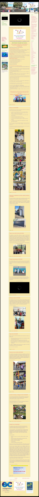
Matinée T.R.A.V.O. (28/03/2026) (14, 424)
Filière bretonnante (16, 256)
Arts (12, 192)
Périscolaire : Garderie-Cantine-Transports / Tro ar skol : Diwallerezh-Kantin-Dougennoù (34, 27)
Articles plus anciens (25, 478)
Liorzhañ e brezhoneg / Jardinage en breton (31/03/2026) (19, 394)
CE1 (31, 44)
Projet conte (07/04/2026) (14, 334)
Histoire (32, 54)
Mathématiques (33, 57)
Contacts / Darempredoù (33, 38)
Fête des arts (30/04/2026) (14, 107)
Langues (32, 56)
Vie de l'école (14, 192)
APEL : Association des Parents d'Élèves (34, 35)
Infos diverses (13, 104)
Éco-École (15, 421)
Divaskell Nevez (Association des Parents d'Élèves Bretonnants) (33, 70)
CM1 (31, 46)
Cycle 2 (12, 256)
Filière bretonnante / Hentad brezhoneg (33, 31)
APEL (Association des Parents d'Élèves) (34, 67)
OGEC (12, 230)
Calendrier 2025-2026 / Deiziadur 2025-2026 (34, 24)
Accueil (16, 478)
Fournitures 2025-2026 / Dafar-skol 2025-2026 (34, 21)
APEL (32, 42)
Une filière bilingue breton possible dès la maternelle (16, 65)
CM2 (31, 47)
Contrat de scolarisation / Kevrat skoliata (34, 19)
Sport (32, 62)
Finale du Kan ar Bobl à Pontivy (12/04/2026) (17, 233)
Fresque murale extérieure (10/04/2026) (16, 259)
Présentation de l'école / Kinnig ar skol (16, 27)
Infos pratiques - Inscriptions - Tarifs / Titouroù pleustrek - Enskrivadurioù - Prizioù (34, 17)
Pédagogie (32, 61)
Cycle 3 (32, 50)
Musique (20, 256)
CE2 (31, 45)
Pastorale (32, 32)
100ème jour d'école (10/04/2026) (15, 298)
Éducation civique (33, 52)
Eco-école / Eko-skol (33, 29)
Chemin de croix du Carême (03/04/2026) (16, 352)
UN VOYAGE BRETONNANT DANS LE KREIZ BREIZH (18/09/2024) (4, 39)
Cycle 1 (32, 48)
